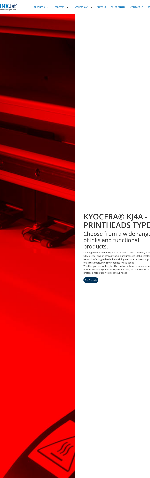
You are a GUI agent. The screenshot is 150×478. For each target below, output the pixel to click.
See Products (91, 280)
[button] (41, 7)
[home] (13, 7)
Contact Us (136, 7)
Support (101, 7)
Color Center (118, 7)
